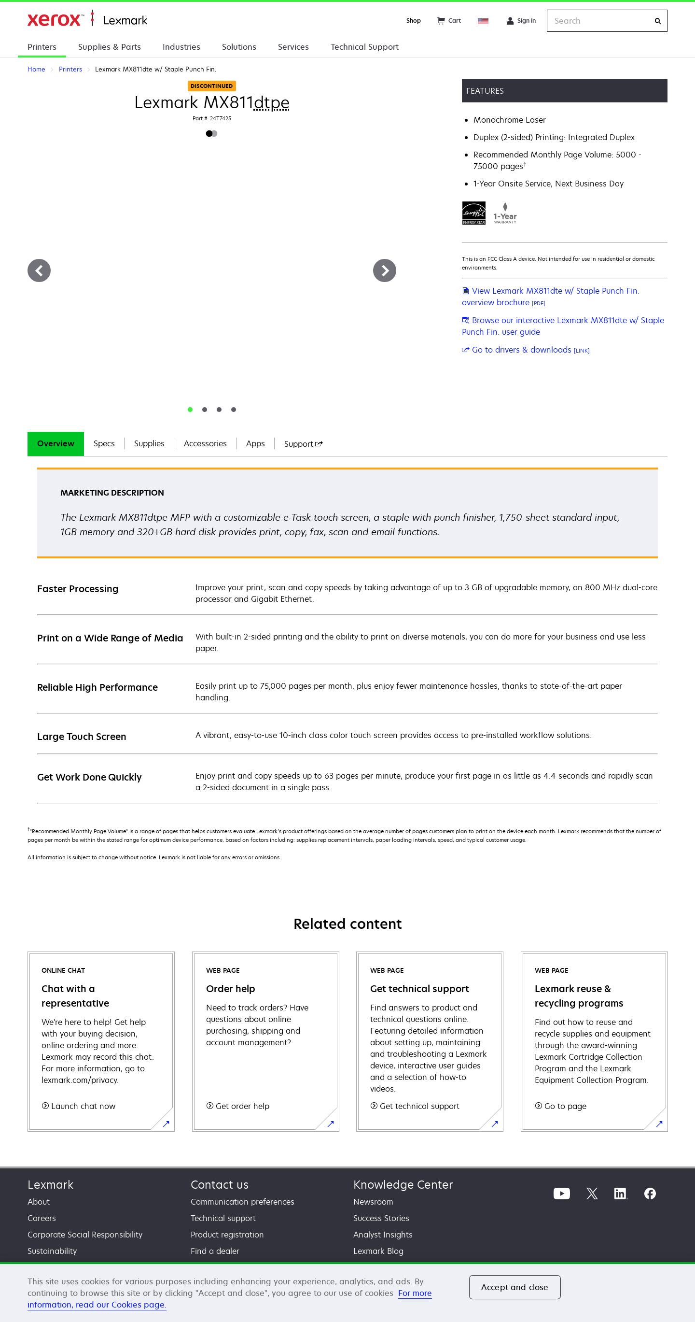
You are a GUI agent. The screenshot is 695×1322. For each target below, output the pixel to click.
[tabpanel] (347, 634)
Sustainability (52, 1251)
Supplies (149, 443)
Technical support (223, 1218)
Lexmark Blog (378, 1251)
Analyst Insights (383, 1234)
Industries (181, 47)
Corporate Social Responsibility (85, 1234)
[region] (347, 1292)
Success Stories (381, 1218)
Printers (42, 47)
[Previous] (39, 270)
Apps (255, 443)
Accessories (205, 443)
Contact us (220, 1184)
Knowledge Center (403, 1184)
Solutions (239, 47)
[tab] (190, 409)
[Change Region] (483, 20)
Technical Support (365, 47)
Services (293, 47)
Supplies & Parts (109, 47)
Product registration (227, 1234)
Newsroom (373, 1201)
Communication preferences (242, 1201)
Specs (104, 443)
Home (87, 18)
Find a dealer (215, 1251)
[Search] (657, 21)
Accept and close (515, 1287)
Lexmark (50, 1184)
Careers (42, 1218)
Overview (55, 443)
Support (303, 444)
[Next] (384, 270)
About (39, 1201)
